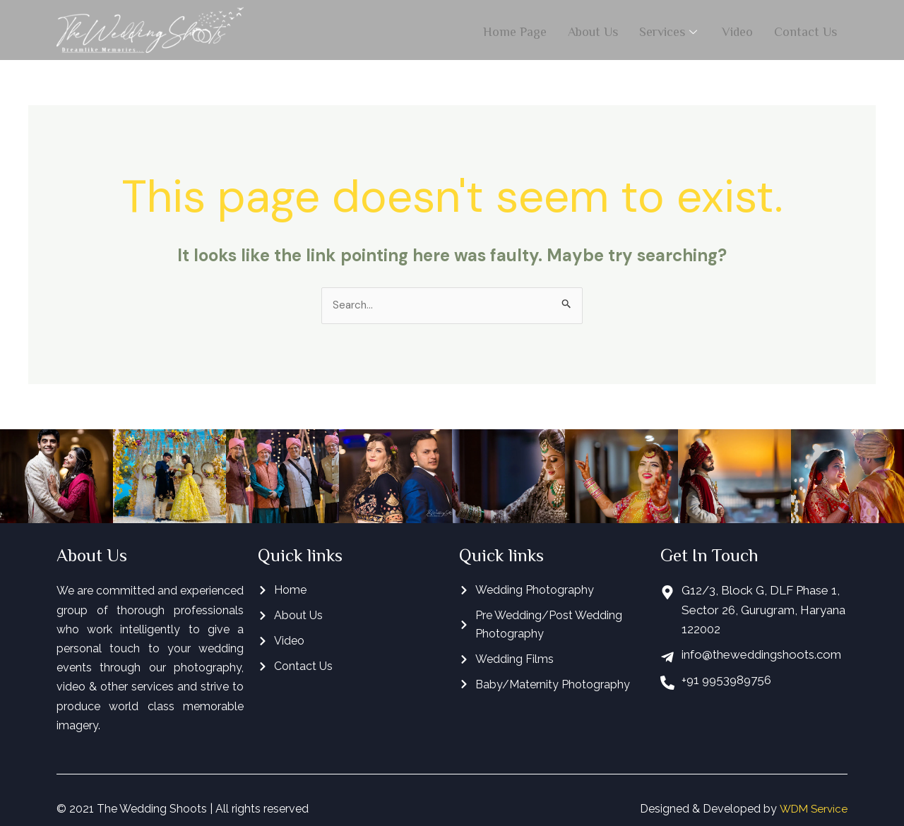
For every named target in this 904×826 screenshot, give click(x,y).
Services (670, 30)
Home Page (515, 30)
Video (737, 30)
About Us (593, 30)
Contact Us (805, 30)
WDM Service (812, 809)
